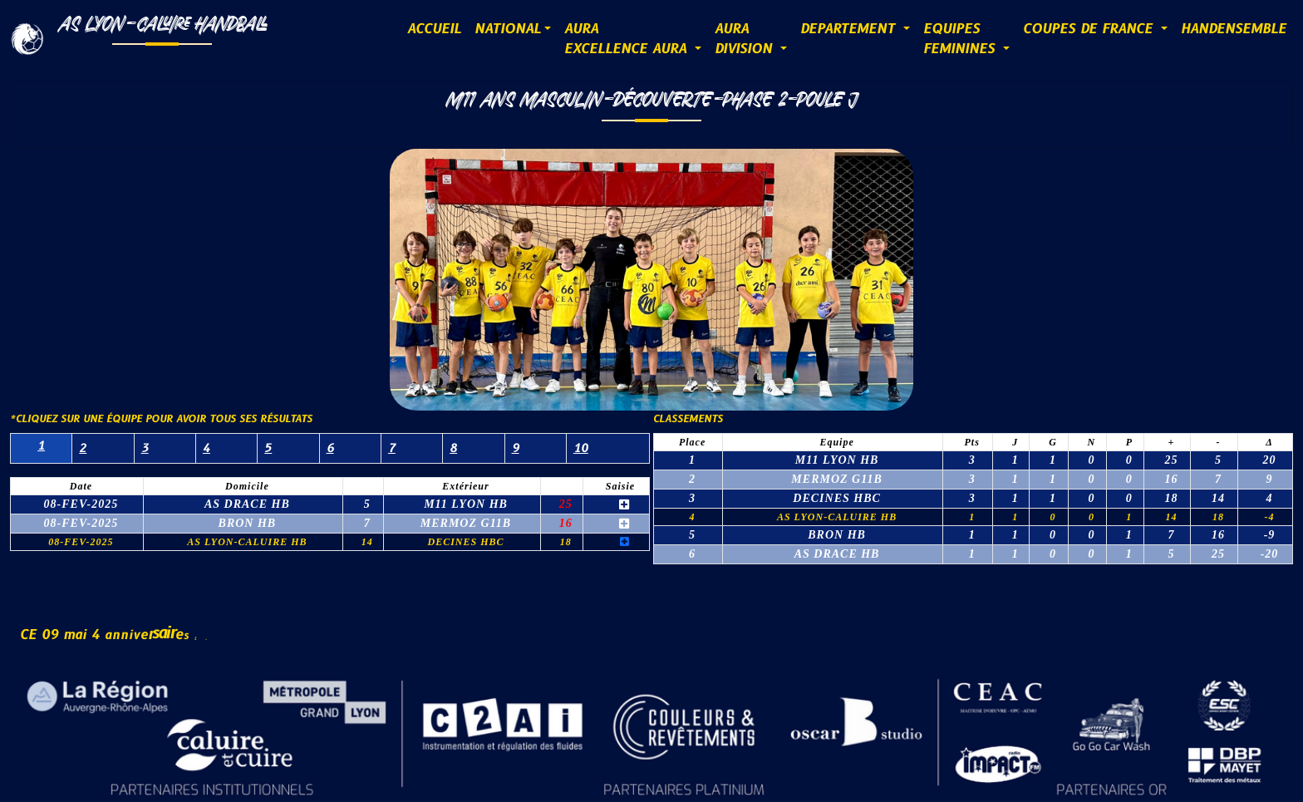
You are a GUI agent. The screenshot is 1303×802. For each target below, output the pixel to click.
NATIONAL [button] (507, 29)
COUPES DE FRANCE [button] (1090, 29)
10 (580, 448)
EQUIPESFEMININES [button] (961, 39)
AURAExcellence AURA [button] (627, 39)
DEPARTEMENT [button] (850, 29)
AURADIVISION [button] (746, 39)
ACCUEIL (434, 29)
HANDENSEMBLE (1233, 29)
